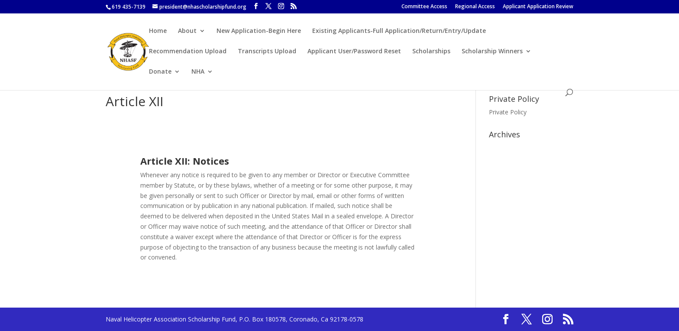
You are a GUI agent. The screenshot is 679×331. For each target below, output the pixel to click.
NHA (197, 71)
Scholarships (431, 51)
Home (158, 31)
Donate (160, 71)
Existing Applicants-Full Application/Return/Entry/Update (399, 31)
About (187, 31)
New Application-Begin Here (259, 31)
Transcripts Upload (267, 51)
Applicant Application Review (538, 7)
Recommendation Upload (187, 51)
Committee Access (424, 7)
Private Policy (508, 112)
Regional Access (475, 7)
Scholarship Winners (492, 51)
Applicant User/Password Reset (354, 51)
